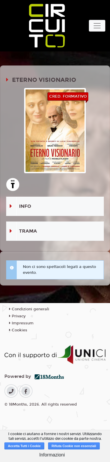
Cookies (18, 330)
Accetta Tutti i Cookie (24, 446)
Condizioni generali (29, 309)
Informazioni (52, 454)
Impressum (21, 323)
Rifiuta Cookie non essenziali (74, 446)
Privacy (17, 316)
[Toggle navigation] (97, 26)
